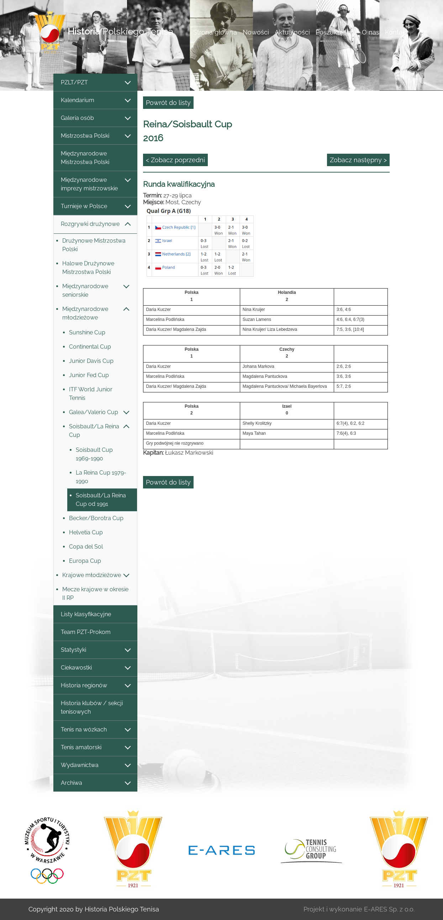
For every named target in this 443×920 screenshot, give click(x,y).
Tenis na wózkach (95, 730)
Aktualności (292, 32)
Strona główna (215, 32)
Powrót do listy (168, 102)
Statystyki (95, 650)
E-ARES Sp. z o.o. (389, 909)
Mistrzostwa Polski (95, 136)
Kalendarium (95, 100)
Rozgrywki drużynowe (95, 224)
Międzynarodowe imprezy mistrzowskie (95, 184)
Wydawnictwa (95, 765)
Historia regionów (95, 685)
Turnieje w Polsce (95, 206)
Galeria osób (95, 118)
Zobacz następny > (358, 160)
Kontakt (396, 32)
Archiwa (95, 783)
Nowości (256, 32)
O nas (370, 32)
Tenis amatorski (95, 747)
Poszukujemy (336, 32)
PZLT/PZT (95, 82)
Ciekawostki (95, 668)
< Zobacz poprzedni (175, 160)
